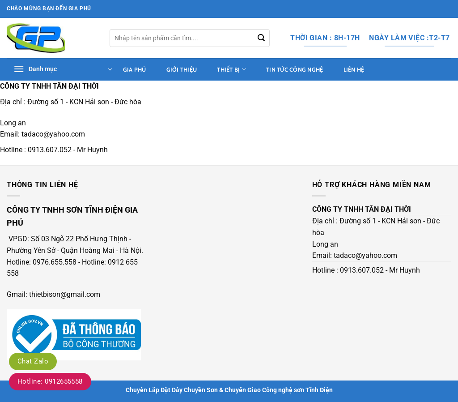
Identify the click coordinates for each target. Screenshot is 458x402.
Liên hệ (354, 69)
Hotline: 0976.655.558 (41, 262)
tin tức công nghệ (294, 69)
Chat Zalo (32, 361)
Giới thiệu (181, 69)
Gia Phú (134, 69)
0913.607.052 (50, 149)
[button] (63, 69)
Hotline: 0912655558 (50, 381)
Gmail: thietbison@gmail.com (53, 294)
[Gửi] (261, 38)
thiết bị (231, 69)
